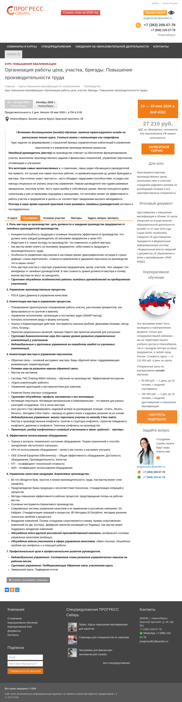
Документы (14, 630)
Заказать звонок (155, 12)
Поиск (13, 54)
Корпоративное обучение (23, 622)
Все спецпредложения (116, 663)
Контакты (161, 46)
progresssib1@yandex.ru (157, 18)
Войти (155, 3)
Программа (30, 218)
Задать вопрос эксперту (103, 218)
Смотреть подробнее (157, 417)
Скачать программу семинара (28, 579)
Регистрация (169, 3)
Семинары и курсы (22, 46)
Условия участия (54, 218)
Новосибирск (19, 104)
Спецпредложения (56, 46)
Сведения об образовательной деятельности (112, 46)
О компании (15, 618)
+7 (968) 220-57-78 (154, 477)
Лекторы (76, 218)
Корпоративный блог (20, 626)
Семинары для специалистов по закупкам (104, 637)
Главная (9, 86)
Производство (92, 86)
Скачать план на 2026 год (80, 12)
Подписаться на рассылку (25, 671)
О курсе (12, 218)
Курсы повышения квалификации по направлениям (49, 86)
